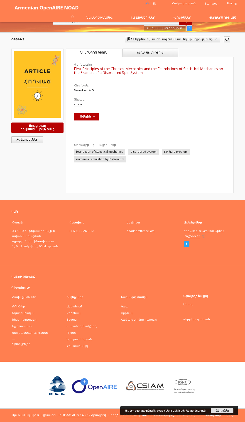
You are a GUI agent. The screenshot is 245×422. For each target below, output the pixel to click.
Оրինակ (127, 313)
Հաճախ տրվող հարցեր (139, 319)
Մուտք (232, 3)
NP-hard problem (176, 152)
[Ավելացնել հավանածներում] (227, 39)
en (154, 3)
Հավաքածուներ (142, 18)
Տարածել (211, 3)
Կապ (124, 306)
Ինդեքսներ (182, 18)
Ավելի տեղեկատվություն (189, 410)
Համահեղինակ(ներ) (82, 326)
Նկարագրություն (79, 339)
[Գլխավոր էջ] (72, 17)
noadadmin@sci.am (141, 231)
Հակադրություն (184, 3)
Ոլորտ (71, 333)
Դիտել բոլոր (21, 344)
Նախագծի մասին (99, 18)
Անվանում (74, 306)
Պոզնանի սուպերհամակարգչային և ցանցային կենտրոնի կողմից (179, 415)
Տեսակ (72, 319)
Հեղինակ (74, 313)
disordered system (144, 152)
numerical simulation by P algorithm (100, 159)
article (78, 104)
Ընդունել (222, 410)
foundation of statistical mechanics (99, 152)
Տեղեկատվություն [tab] (150, 52)
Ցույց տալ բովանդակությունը (37, 127)
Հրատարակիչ (77, 346)
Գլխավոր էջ (20, 288)
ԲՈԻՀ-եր (18, 306)
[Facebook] (186, 244)
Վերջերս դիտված (222, 18)
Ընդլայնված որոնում (164, 28)
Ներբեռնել (25, 139)
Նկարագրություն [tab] (93, 52)
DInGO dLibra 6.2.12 (76, 415)
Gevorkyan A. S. (84, 90)
